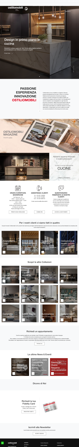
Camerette (59, 442)
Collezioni (41, 5)
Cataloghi (59, 5)
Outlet (48, 5)
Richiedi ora (39, 343)
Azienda (35, 5)
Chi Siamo (26, 444)
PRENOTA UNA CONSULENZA (18, 212)
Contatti (68, 11)
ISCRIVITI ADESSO (39, 433)
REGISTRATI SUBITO (29, 411)
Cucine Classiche (44, 442)
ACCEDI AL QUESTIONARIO (61, 212)
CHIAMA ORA (39, 212)
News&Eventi (67, 5)
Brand (53, 5)
